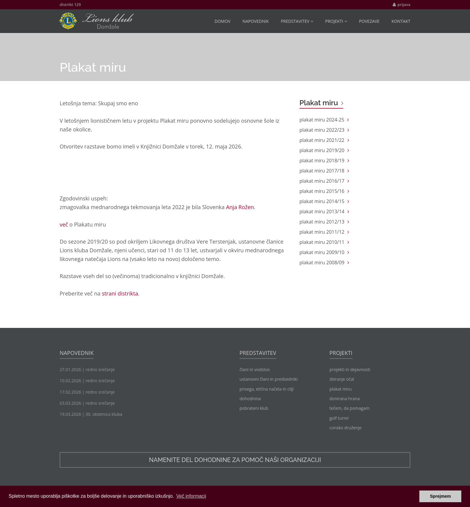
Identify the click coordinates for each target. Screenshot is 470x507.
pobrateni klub (253, 408)
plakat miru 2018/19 (321, 160)
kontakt (400, 21)
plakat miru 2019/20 (321, 150)
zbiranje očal (341, 379)
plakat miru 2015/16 (321, 191)
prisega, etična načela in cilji (266, 389)
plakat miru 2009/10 (321, 252)
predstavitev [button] (297, 21)
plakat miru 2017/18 (321, 170)
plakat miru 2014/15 (321, 201)
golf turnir (339, 418)
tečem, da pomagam (349, 408)
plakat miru (340, 389)
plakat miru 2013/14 (321, 211)
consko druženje (345, 427)
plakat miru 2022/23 (321, 130)
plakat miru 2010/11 (321, 242)
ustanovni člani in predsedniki (268, 379)
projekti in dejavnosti (349, 369)
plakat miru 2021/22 (321, 140)
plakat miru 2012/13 (321, 221)
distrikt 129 (70, 4)
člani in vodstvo (254, 369)
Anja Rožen (240, 207)
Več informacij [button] (191, 496)
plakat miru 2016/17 (321, 181)
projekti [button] (336, 21)
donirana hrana (344, 398)
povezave (369, 21)
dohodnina (250, 398)
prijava (403, 4)
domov (223, 21)
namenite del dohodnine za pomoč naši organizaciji (235, 460)
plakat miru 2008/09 (321, 262)
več (64, 224)
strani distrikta (120, 293)
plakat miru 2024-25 (321, 119)
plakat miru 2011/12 (321, 232)
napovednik (255, 21)
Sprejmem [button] (440, 496)
